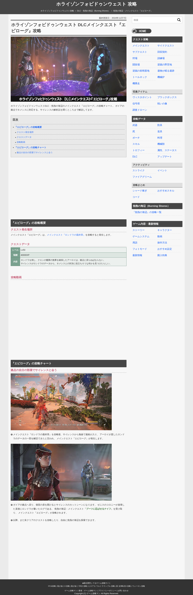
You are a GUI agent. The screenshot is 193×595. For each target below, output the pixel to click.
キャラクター (164, 230)
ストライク (139, 170)
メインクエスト (141, 45)
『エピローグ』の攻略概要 (28, 127)
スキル (136, 144)
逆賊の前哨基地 (141, 70)
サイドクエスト (165, 45)
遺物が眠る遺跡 (165, 70)
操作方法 (162, 242)
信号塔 (136, 103)
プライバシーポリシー (107, 591)
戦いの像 (162, 103)
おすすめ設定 (164, 249)
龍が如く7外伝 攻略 (79, 586)
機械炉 (161, 77)
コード (136, 197)
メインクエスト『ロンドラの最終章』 (66, 235)
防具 (159, 125)
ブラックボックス (167, 97)
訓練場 (161, 58)
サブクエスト (140, 52)
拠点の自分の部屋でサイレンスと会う (35, 152)
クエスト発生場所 (25, 132)
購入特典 (162, 255)
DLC (135, 156)
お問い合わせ (123, 591)
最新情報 (137, 255)
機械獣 (161, 144)
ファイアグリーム (142, 176)
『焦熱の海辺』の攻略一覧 (147, 212)
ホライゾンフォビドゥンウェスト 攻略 (96, 4)
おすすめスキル (165, 190)
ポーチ (136, 137)
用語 (135, 242)
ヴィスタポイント (142, 97)
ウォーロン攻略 (138, 586)
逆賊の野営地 (164, 64)
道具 (159, 131)
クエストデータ (24, 137)
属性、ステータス (167, 150)
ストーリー (139, 230)
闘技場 (136, 64)
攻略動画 (21, 142)
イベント (162, 170)
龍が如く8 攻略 (63, 586)
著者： (88, 591)
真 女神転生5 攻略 (123, 586)
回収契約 (162, 52)
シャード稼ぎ (140, 190)
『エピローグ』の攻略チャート (30, 147)
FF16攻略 (52, 586)
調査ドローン (140, 110)
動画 (159, 236)
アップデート (164, 156)
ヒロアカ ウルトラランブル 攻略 (101, 586)
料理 (159, 137)
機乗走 (136, 83)
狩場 (135, 58)
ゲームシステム (141, 236)
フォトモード (140, 249)
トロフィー (139, 150)
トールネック (140, 77)
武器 (135, 125)
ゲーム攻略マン (71, 591)
